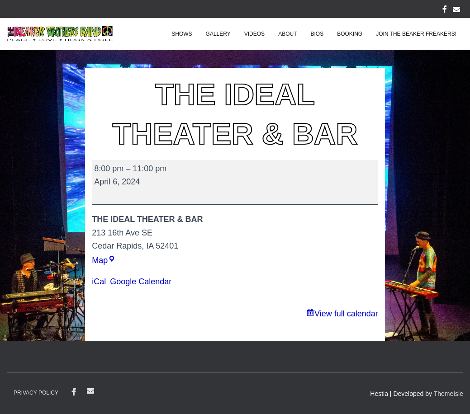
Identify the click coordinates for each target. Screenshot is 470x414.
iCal (99, 281)
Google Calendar (140, 281)
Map (104, 260)
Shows (181, 34)
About (287, 34)
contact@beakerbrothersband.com (90, 391)
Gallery (218, 34)
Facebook (74, 392)
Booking (349, 34)
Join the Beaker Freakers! (416, 34)
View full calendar (346, 313)
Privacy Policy (36, 393)
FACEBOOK (444, 10)
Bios (316, 34)
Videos (254, 34)
